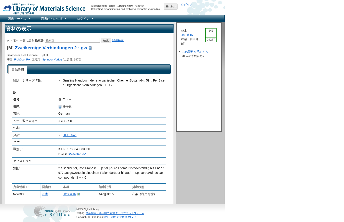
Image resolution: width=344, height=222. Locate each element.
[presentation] (18, 70)
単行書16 (69, 194)
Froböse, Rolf (22, 59)
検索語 (39, 40)
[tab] (17, 70)
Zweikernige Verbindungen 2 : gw (51, 47)
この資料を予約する (195, 51)
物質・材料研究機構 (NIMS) (120, 216)
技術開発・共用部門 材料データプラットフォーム (115, 213)
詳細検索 (118, 40)
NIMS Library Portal (43, 8)
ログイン (186, 4)
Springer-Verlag (52, 59)
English (171, 6)
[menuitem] (19, 18)
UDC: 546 (70, 135)
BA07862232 (77, 154)
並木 (45, 194)
